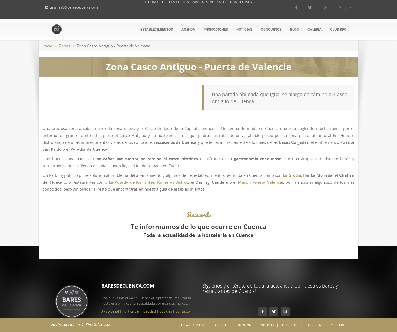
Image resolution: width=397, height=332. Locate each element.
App (322, 325)
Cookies (165, 300)
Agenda (188, 29)
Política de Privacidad (139, 300)
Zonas (64, 45)
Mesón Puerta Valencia (260, 182)
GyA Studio (102, 324)
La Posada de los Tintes (132, 182)
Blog (294, 29)
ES (333, 7)
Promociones (216, 29)
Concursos (271, 29)
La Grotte (292, 175)
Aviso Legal (110, 300)
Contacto (182, 300)
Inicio (47, 45)
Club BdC (338, 29)
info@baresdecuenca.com (83, 7)
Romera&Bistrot (172, 182)
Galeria (314, 29)
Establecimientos (156, 29)
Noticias (244, 29)
